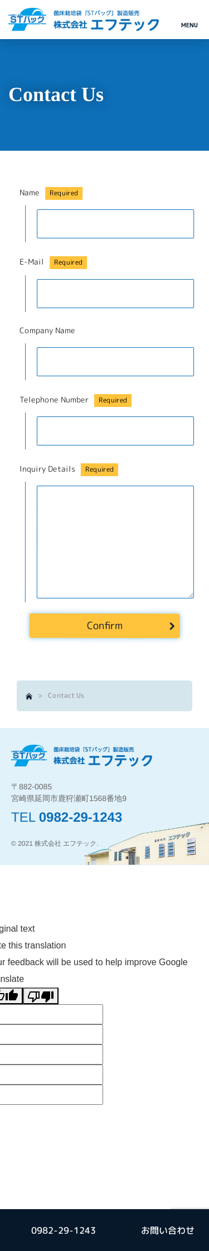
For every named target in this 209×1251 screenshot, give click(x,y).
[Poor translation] (41, 996)
